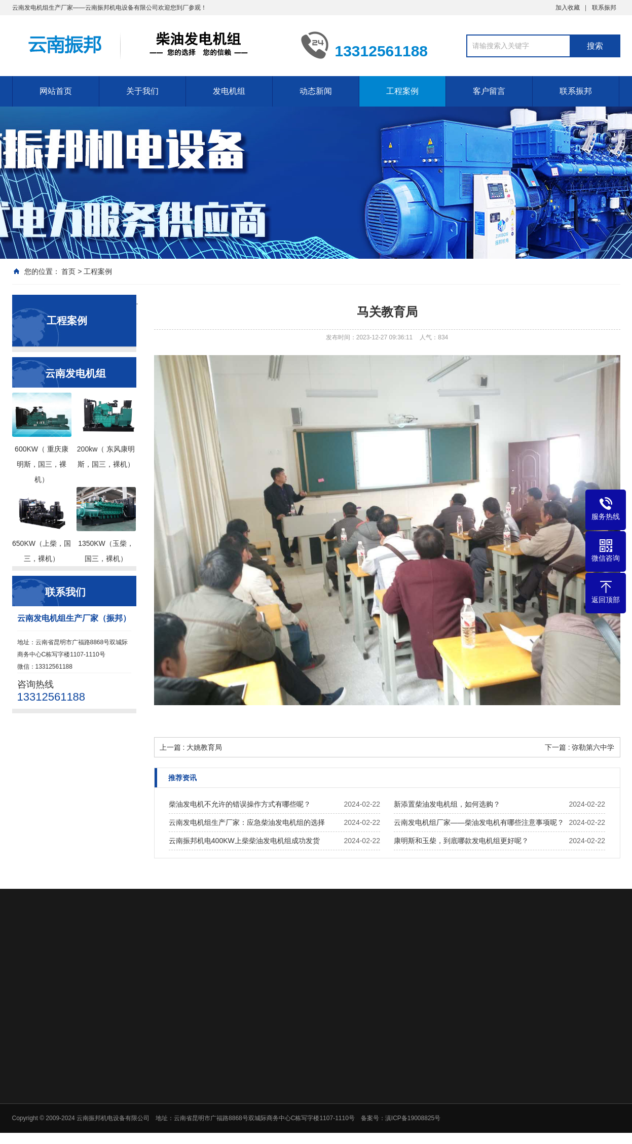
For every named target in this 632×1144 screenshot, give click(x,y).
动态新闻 (316, 91)
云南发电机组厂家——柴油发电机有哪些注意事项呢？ (479, 822)
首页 (68, 271)
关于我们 (142, 91)
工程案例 (402, 91)
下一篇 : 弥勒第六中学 (580, 747)
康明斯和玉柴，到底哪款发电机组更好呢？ (461, 841)
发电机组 (229, 91)
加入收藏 (567, 7)
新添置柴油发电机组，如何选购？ (447, 804)
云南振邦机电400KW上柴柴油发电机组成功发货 (244, 841)
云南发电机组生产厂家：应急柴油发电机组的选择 (247, 822)
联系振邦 (604, 7)
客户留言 (489, 91)
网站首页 (56, 91)
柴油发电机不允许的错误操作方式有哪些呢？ (240, 804)
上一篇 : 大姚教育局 (191, 747)
